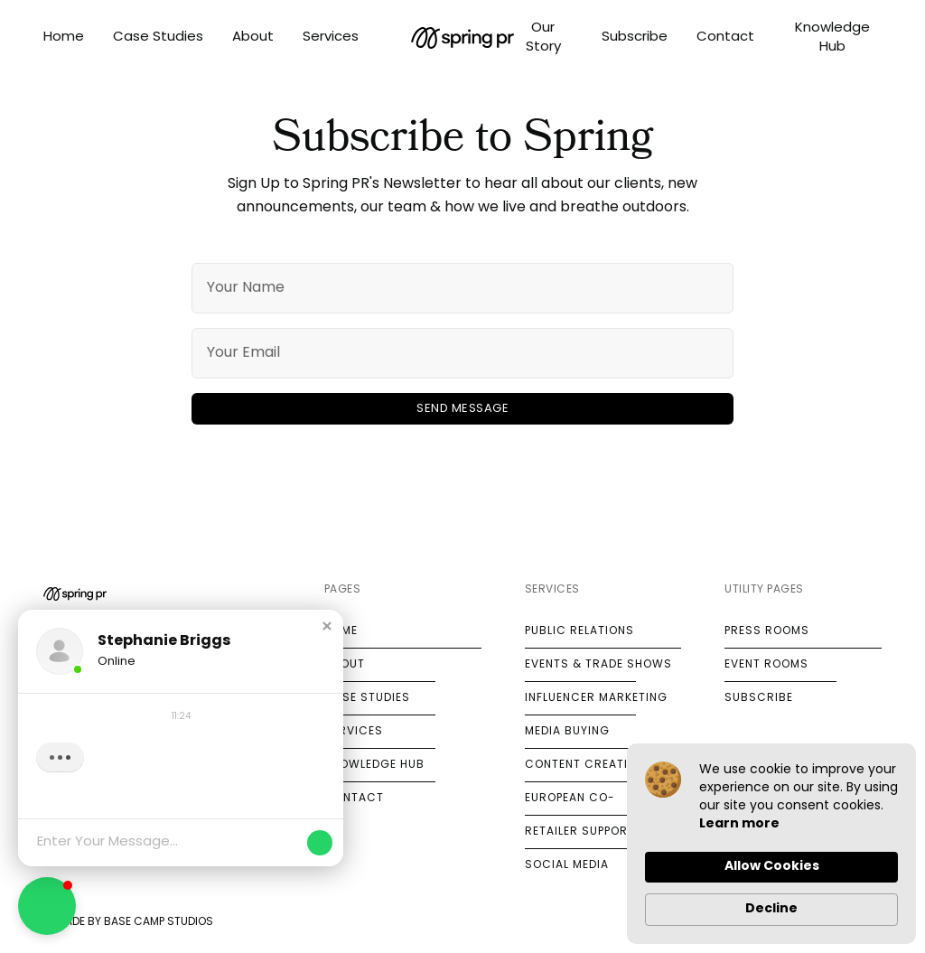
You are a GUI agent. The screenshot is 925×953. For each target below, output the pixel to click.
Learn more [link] (739, 824)
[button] (327, 626)
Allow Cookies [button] (771, 867)
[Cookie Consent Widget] (771, 843)
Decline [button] (771, 909)
